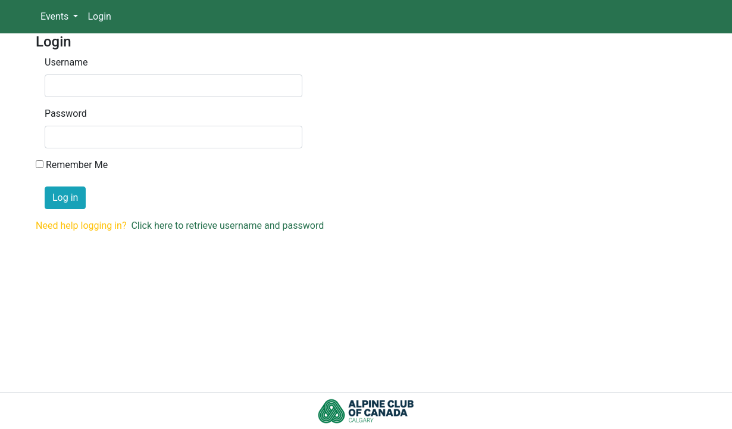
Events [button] (55, 16)
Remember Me (77, 164)
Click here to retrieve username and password (227, 225)
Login (99, 16)
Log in (65, 197)
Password (66, 113)
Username (66, 62)
